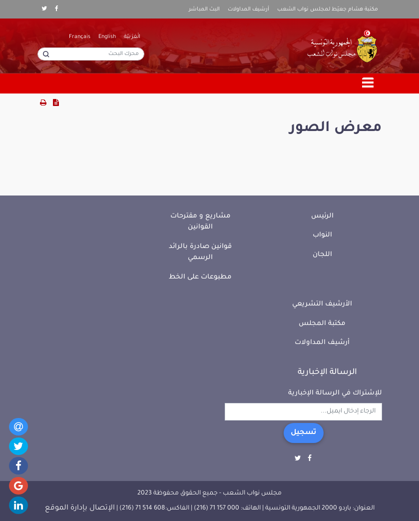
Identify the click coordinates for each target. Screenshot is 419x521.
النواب (322, 235)
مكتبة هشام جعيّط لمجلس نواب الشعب (327, 9)
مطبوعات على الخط (200, 277)
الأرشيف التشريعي (322, 304)
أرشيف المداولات (248, 9)
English (107, 37)
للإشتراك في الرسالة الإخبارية (335, 393)
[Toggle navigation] (368, 84)
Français (79, 37)
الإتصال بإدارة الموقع (80, 508)
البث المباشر (204, 9)
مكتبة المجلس (322, 324)
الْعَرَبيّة (132, 37)
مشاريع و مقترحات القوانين (200, 222)
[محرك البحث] (90, 54)
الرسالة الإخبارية (327, 372)
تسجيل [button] (304, 433)
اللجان (322, 254)
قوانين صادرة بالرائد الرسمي (200, 252)
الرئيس (322, 216)
